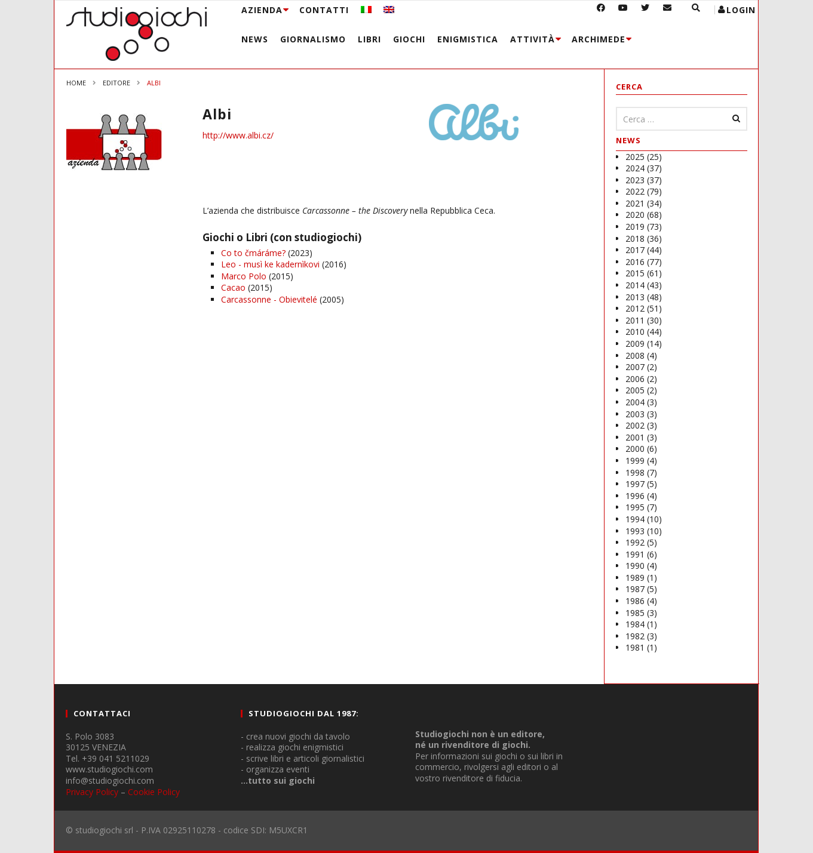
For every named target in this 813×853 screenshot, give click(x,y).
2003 (635, 414)
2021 (635, 203)
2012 (635, 308)
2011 (635, 320)
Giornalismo (313, 39)
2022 (635, 191)
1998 (635, 472)
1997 (635, 483)
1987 (635, 589)
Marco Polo (243, 276)
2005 (635, 390)
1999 (635, 460)
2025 (635, 156)
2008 (635, 355)
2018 (635, 238)
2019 (635, 226)
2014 (635, 285)
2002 (635, 425)
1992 (635, 542)
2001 (635, 437)
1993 (635, 531)
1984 (635, 624)
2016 (635, 261)
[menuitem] (366, 10)
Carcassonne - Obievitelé (269, 299)
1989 (635, 577)
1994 (635, 519)
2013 (635, 297)
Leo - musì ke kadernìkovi (270, 264)
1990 (635, 565)
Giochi (409, 39)
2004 (635, 402)
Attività (532, 39)
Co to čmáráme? (253, 252)
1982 (635, 636)
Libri (369, 39)
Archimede (598, 39)
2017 (635, 249)
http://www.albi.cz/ (238, 135)
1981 (635, 647)
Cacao (233, 287)
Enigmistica (467, 39)
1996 (635, 495)
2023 (635, 180)
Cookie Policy (154, 791)
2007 (635, 366)
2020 (635, 214)
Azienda (262, 10)
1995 (635, 507)
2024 (635, 168)
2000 (635, 448)
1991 (635, 554)
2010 (635, 331)
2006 (635, 378)
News (254, 39)
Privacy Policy (92, 791)
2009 (635, 343)
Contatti (324, 10)
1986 (635, 600)
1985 (635, 612)
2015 (635, 273)
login (741, 10)
